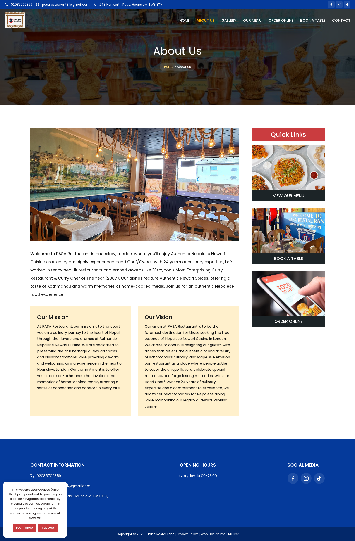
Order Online (281, 20)
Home (184, 20)
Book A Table (312, 20)
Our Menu (252, 20)
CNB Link (232, 534)
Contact (341, 20)
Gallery (228, 20)
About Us (206, 20)
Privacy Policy (187, 534)
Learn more (24, 527)
